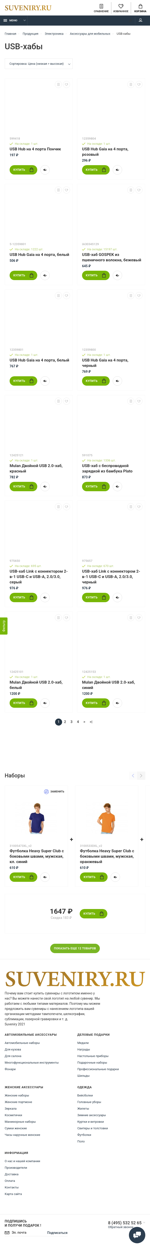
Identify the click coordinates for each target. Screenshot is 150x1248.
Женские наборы (17, 1095)
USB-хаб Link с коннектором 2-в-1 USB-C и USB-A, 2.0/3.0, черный (111, 576)
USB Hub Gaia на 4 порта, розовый (105, 152)
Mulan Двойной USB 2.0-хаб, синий (108, 685)
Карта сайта (13, 1194)
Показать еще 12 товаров (75, 948)
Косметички (13, 1115)
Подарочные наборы (92, 1062)
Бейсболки (85, 1095)
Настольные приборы (93, 1056)
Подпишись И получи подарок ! (23, 1223)
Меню (10, 20)
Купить (23, 169)
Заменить (54, 791)
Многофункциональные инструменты (32, 1062)
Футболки (84, 1135)
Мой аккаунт (140, 20)
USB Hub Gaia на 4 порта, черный (105, 363)
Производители (16, 1167)
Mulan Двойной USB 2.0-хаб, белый (36, 685)
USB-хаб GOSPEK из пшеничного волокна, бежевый (111, 257)
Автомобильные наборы (22, 1043)
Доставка (12, 1174)
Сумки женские (16, 1128)
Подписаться (57, 1233)
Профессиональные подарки (98, 1069)
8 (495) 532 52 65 (125, 1223)
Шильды (83, 1075)
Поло (81, 1141)
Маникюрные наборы (20, 1121)
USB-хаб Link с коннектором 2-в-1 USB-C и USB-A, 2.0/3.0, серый (39, 576)
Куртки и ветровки (90, 1121)
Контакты (12, 1187)
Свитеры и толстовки (92, 1128)
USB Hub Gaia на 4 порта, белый (39, 254)
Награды (83, 1049)
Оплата (10, 1181)
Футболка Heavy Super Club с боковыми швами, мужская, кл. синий (37, 856)
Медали (83, 1043)
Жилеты (83, 1108)
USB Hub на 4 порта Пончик (35, 149)
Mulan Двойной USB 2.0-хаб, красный (36, 468)
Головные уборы (89, 1102)
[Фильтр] (4, 626)
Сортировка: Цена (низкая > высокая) (36, 63)
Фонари (10, 1069)
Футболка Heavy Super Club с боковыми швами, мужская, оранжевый (107, 856)
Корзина (140, 8)
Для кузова (13, 1049)
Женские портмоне (18, 1102)
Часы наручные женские (22, 1135)
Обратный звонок (120, 1227)
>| (91, 722)
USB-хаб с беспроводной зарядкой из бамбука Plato (107, 468)
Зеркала (11, 1108)
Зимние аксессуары (91, 1115)
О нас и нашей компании (22, 1161)
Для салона (13, 1056)
